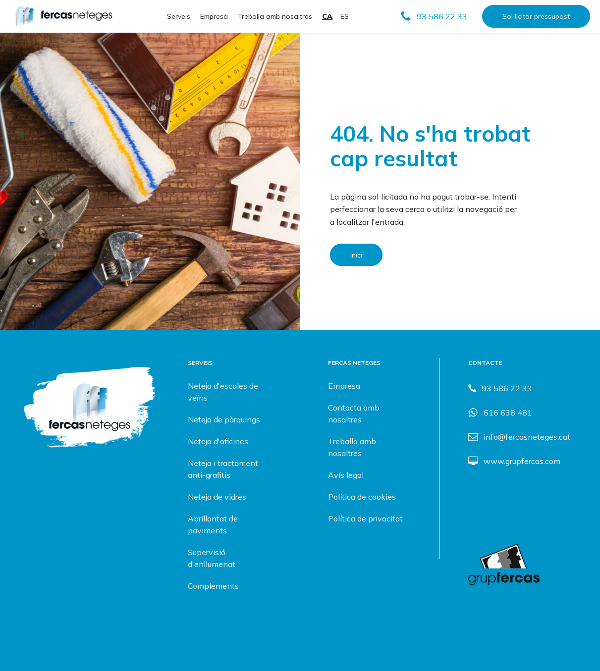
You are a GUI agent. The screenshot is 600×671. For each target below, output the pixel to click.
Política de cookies (362, 497)
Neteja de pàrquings (224, 419)
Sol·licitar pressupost (536, 16)
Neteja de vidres (217, 497)
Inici (356, 254)
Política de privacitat (365, 518)
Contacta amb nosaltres (354, 413)
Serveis (178, 16)
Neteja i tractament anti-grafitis (223, 469)
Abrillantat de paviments (213, 524)
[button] (433, 16)
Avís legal (346, 475)
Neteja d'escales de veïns (223, 392)
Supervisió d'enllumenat (211, 558)
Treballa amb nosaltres (275, 16)
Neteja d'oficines (218, 441)
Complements (213, 586)
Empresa (214, 16)
